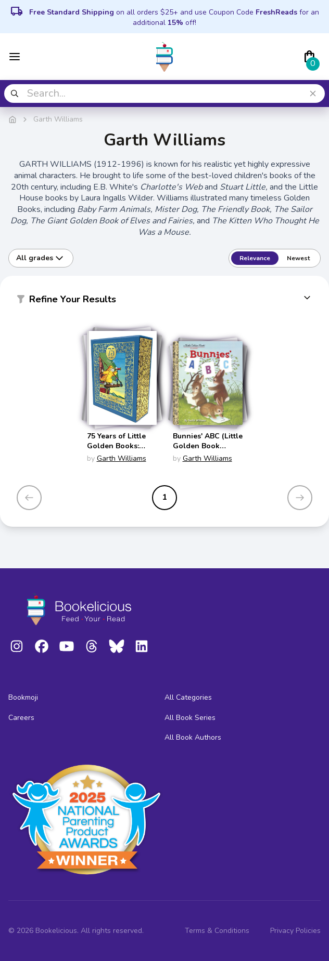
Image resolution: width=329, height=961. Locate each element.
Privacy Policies (295, 931)
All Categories (188, 697)
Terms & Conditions (217, 931)
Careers (21, 718)
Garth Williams (121, 458)
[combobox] (164, 93)
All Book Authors (192, 737)
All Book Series (190, 718)
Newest (298, 258)
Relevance (254, 258)
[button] (164, 301)
